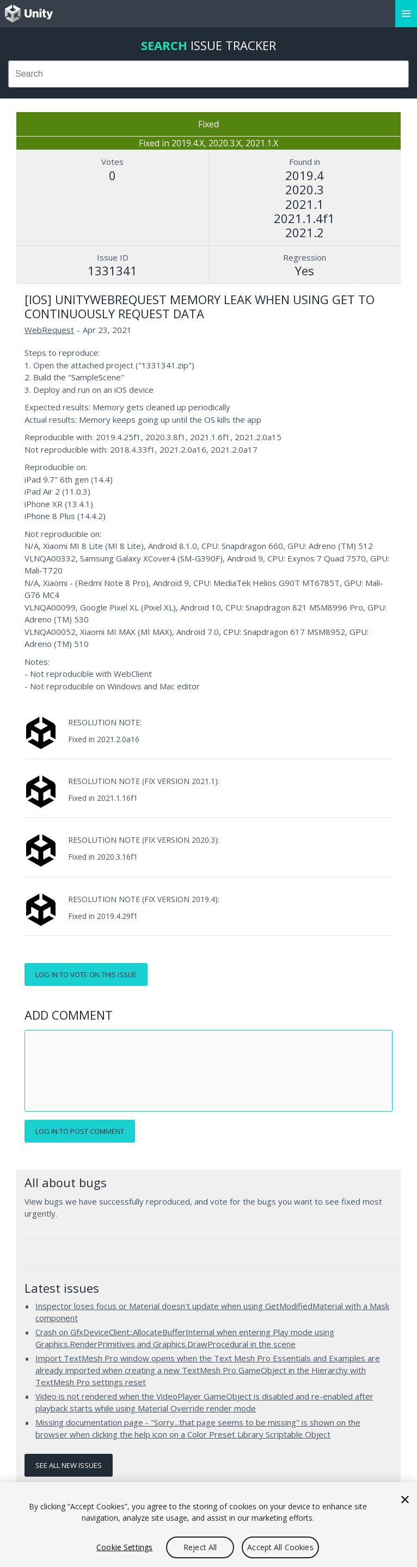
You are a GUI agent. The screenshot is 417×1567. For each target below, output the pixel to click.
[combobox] (208, 74)
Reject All (200, 1547)
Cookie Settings (124, 1547)
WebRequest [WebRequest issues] (49, 329)
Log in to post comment (79, 1131)
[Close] (405, 1500)
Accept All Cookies (280, 1547)
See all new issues (68, 1465)
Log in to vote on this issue (86, 974)
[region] (208, 1524)
